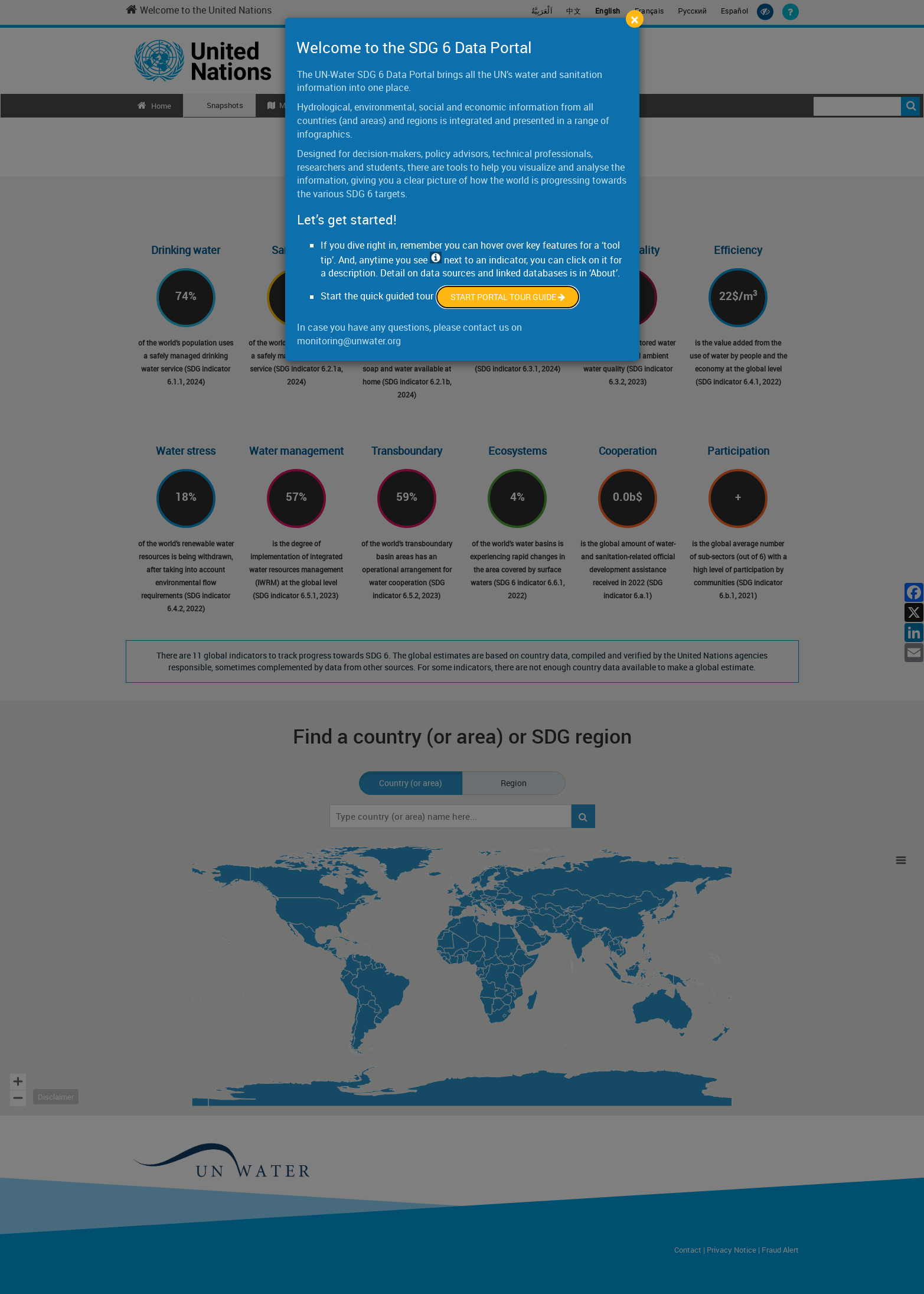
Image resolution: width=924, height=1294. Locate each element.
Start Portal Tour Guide (507, 296)
